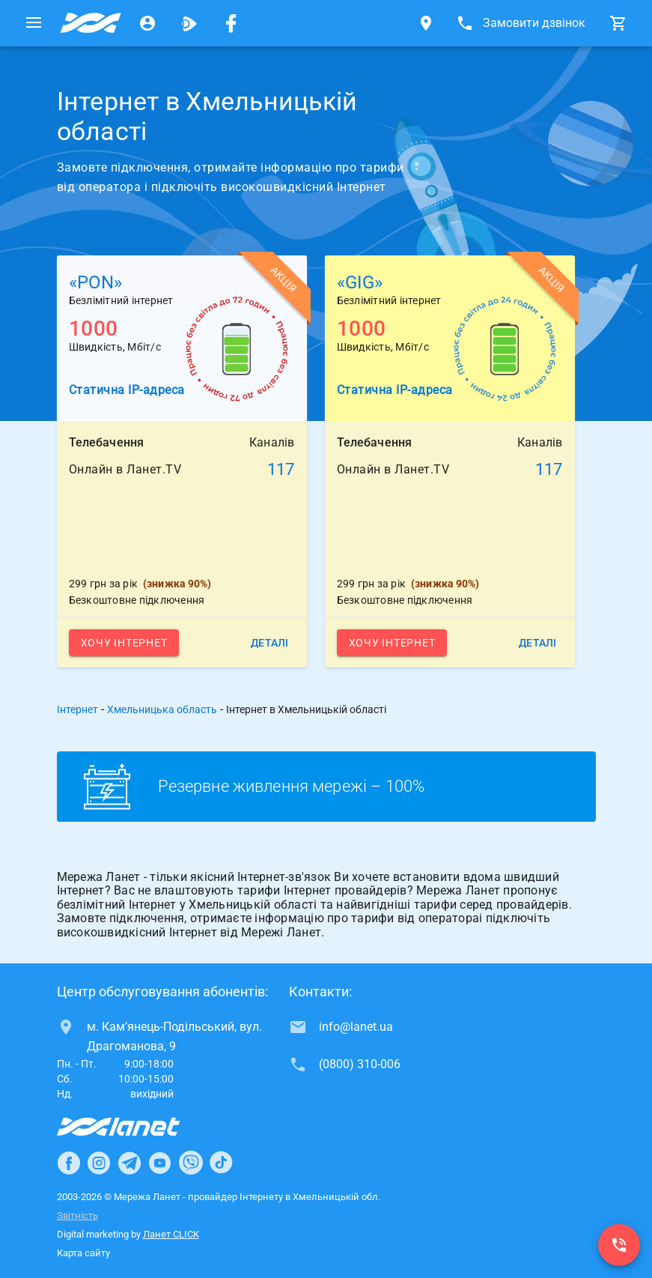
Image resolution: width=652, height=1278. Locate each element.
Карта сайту (83, 1253)
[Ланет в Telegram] (129, 1163)
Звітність (77, 1215)
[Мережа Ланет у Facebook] (231, 23)
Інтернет (77, 709)
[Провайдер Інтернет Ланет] (136, 1127)
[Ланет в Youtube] (159, 1163)
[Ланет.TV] (189, 23)
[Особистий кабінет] (147, 23)
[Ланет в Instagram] (99, 1163)
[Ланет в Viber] (191, 1163)
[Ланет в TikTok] (221, 1163)
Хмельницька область (162, 709)
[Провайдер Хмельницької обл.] (91, 23)
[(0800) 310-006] (619, 1245)
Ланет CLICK (171, 1234)
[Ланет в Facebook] (69, 1163)
